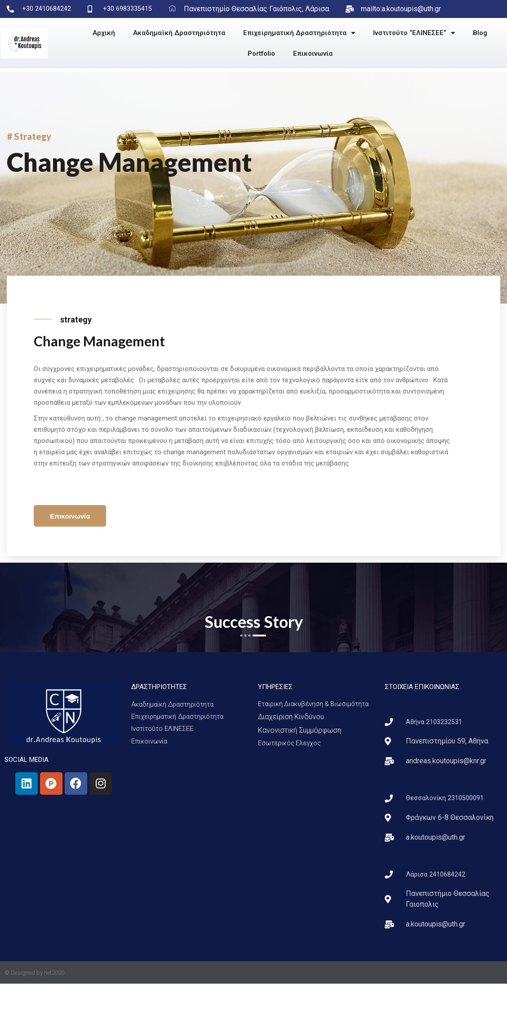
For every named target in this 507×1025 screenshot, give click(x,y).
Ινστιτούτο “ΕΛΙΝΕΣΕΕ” (414, 33)
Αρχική (104, 33)
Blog (480, 33)
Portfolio (261, 53)
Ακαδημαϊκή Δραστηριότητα (179, 33)
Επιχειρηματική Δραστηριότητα (299, 33)
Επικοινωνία (313, 53)
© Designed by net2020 (34, 1014)
